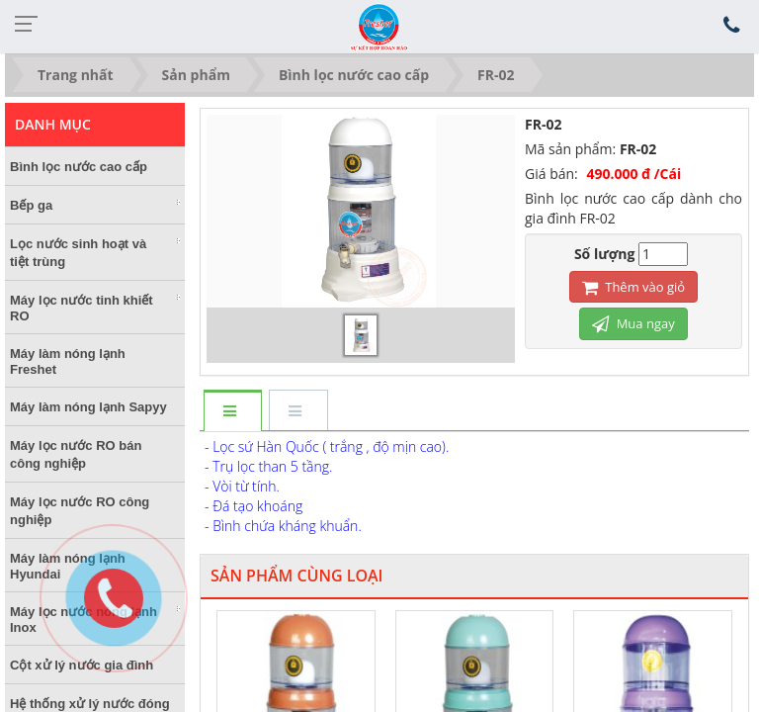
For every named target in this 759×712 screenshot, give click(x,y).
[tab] (232, 412)
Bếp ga (95, 205)
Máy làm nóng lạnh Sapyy (88, 407)
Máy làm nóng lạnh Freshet (68, 361)
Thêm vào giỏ (633, 287)
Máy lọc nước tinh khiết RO (95, 308)
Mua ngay (633, 323)
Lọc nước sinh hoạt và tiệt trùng (95, 252)
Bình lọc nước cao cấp (78, 166)
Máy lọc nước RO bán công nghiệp (75, 454)
